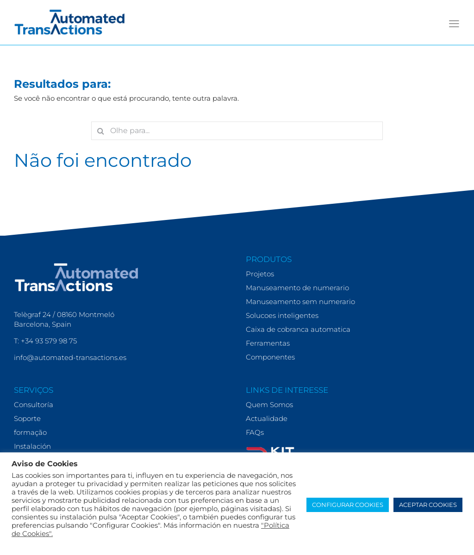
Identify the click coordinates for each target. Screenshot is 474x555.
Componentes (270, 357)
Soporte (27, 418)
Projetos (260, 273)
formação (30, 432)
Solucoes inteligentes (282, 315)
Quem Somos (269, 404)
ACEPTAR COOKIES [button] (428, 504)
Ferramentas (268, 343)
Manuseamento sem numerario (300, 301)
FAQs (255, 432)
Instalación (32, 446)
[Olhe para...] (237, 131)
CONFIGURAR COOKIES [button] (347, 504)
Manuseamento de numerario (297, 287)
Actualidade (266, 418)
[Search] (100, 131)
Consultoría (33, 404)
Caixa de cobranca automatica (298, 329)
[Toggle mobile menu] (454, 24)
